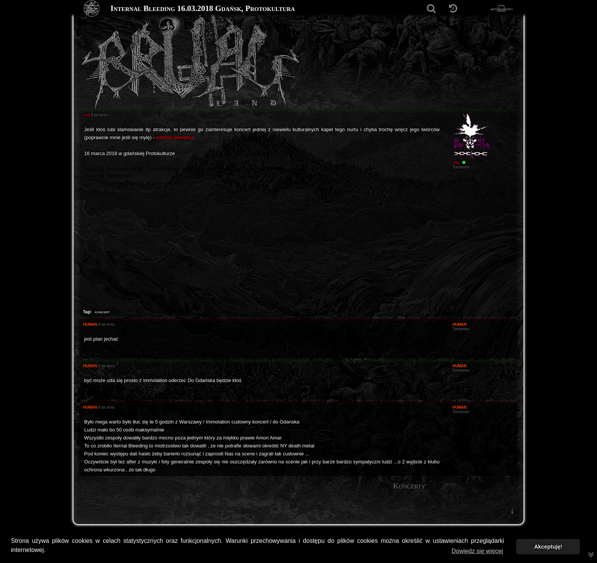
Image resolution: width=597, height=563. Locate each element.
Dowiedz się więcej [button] (477, 551)
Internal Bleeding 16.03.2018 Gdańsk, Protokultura (202, 8)
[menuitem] (512, 511)
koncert (102, 311)
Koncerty (409, 485)
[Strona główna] (91, 8)
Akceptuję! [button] (548, 547)
